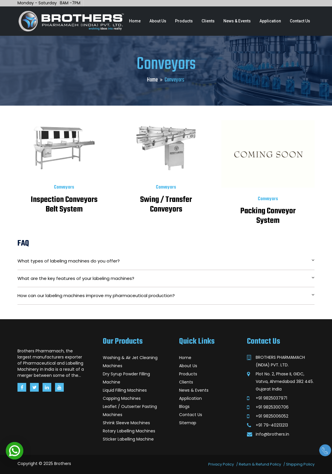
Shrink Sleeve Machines (126, 423)
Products (184, 21)
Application (270, 21)
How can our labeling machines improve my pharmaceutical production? (166, 295)
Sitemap (187, 423)
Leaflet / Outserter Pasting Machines (130, 411)
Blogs (184, 406)
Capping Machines (122, 398)
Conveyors (64, 187)
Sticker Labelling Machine (128, 439)
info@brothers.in (272, 434)
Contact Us (300, 21)
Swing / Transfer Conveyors (166, 204)
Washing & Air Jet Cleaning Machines (130, 362)
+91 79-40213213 (272, 425)
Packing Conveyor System (268, 216)
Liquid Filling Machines (125, 390)
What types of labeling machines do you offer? (166, 261)
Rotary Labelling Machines (129, 431)
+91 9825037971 (271, 398)
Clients (208, 21)
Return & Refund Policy (260, 464)
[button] (14, 450)
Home (135, 21)
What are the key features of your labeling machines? (166, 278)
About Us (157, 21)
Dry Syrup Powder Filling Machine (126, 378)
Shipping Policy (300, 464)
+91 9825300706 (272, 407)
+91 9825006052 (272, 416)
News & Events (237, 21)
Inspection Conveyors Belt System (64, 204)
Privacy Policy (221, 464)
